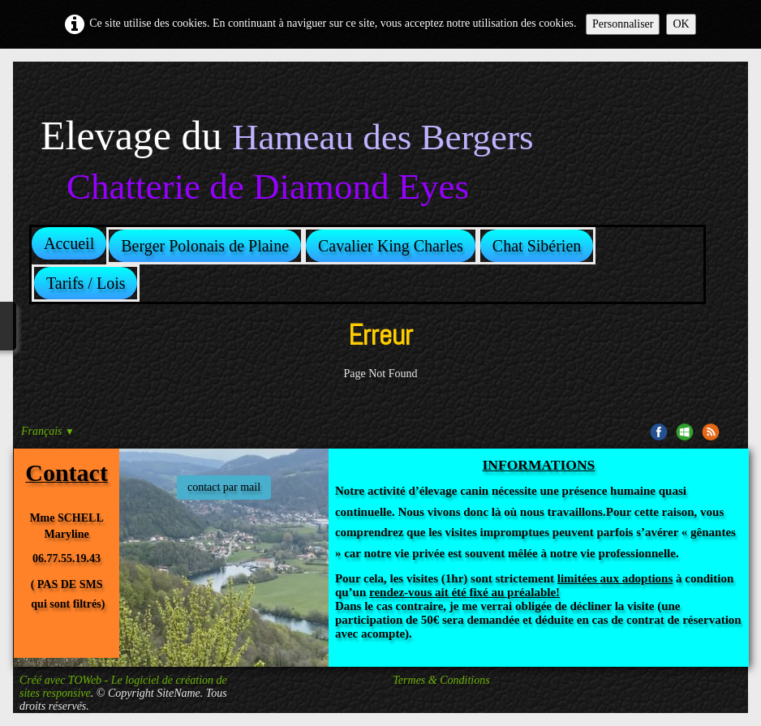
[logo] (287, 137)
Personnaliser (622, 24)
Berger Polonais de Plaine (205, 246)
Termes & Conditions (441, 680)
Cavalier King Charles (390, 246)
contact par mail (223, 487)
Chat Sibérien (536, 246)
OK (681, 24)
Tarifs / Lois (85, 283)
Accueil (69, 243)
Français (48, 431)
